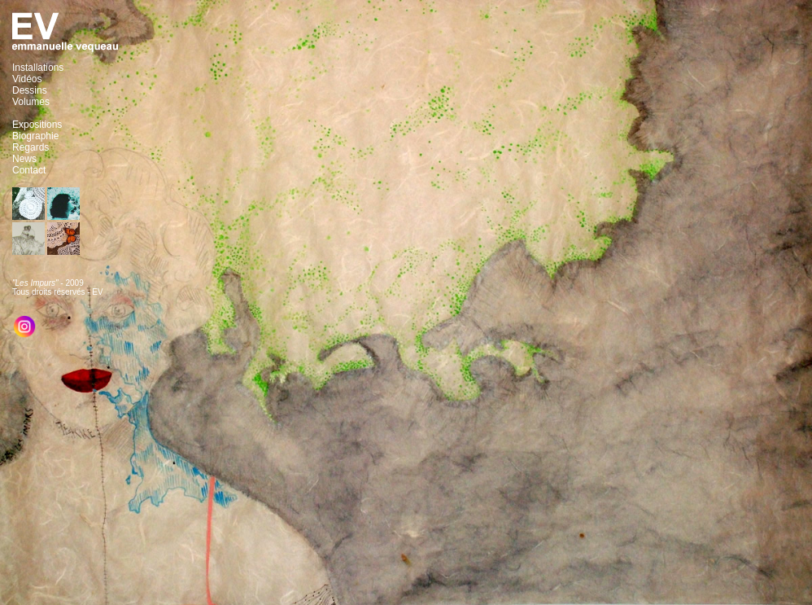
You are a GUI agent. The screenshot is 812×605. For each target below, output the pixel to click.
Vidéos (26, 79)
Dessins (29, 90)
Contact (29, 170)
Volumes (31, 101)
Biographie (35, 136)
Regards (30, 147)
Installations (37, 67)
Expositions (37, 124)
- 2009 (48, 282)
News (24, 158)
